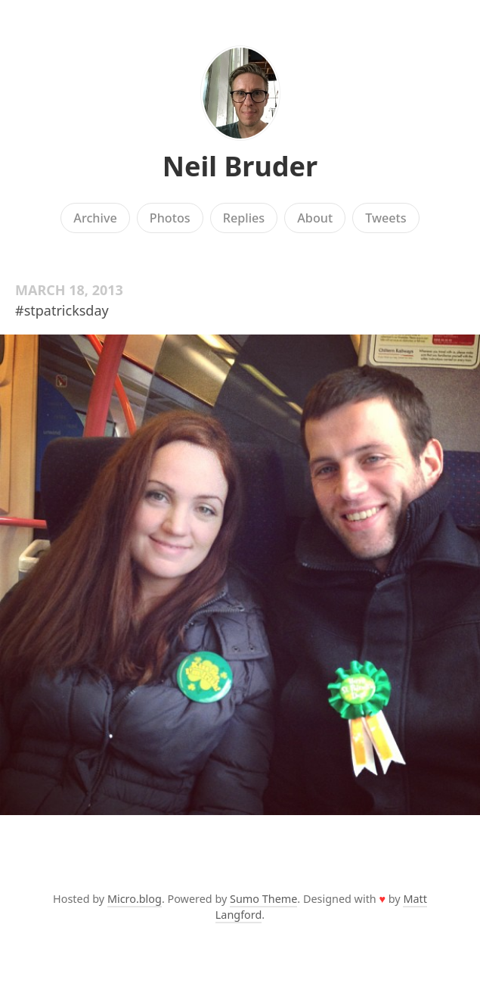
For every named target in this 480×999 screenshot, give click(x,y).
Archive (94, 218)
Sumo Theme (263, 899)
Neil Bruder (240, 166)
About (315, 218)
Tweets (386, 218)
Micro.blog (134, 899)
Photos (170, 218)
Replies (244, 218)
